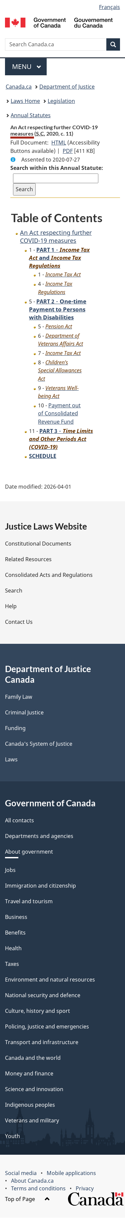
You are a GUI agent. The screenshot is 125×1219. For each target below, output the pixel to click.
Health (13, 949)
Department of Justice (67, 86)
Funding (15, 729)
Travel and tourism (29, 902)
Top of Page (27, 1200)
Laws (11, 760)
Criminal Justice (24, 713)
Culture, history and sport (37, 1012)
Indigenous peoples (30, 1106)
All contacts (19, 821)
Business (16, 918)
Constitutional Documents (38, 545)
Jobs (10, 871)
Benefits (15, 934)
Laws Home (25, 101)
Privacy (85, 1189)
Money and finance (29, 1074)
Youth (12, 1137)
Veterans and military (32, 1121)
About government (29, 853)
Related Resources (28, 560)
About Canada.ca (32, 1182)
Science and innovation (34, 1090)
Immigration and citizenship (40, 887)
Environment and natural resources (50, 981)
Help (11, 607)
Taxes (12, 965)
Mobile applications (71, 1174)
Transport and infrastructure (41, 1043)
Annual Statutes (31, 115)
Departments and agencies (39, 837)
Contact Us (19, 623)
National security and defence (42, 996)
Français (109, 7)
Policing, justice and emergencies (47, 1027)
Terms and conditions (38, 1189)
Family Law (18, 698)
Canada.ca (19, 86)
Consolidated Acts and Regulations (49, 576)
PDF (68, 151)
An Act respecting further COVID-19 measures (56, 236)
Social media (21, 1174)
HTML (58, 142)
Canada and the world (33, 1059)
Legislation (61, 101)
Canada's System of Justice (38, 745)
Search (13, 592)
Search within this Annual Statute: (56, 168)
